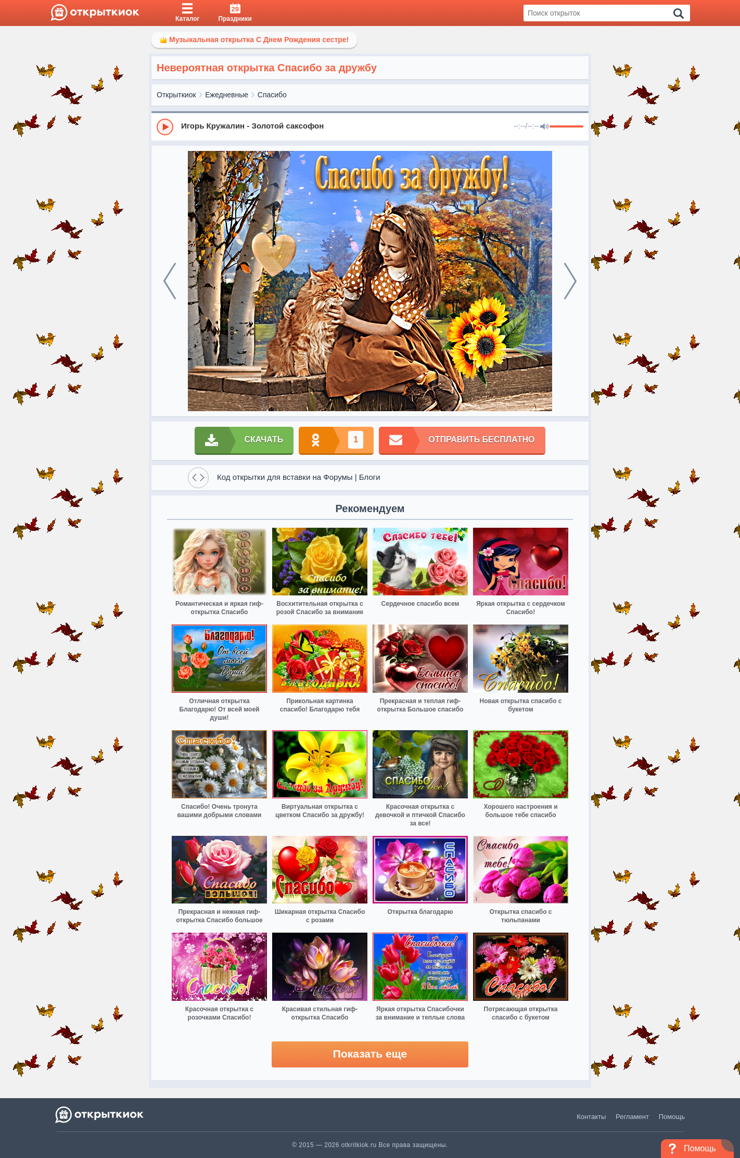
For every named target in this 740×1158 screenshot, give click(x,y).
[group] (370, 126)
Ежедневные (226, 95)
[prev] (169, 281)
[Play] (165, 127)
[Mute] (544, 127)
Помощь (672, 1117)
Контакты (591, 1117)
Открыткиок (176, 95)
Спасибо (272, 95)
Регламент (632, 1117)
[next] (570, 281)
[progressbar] (566, 127)
